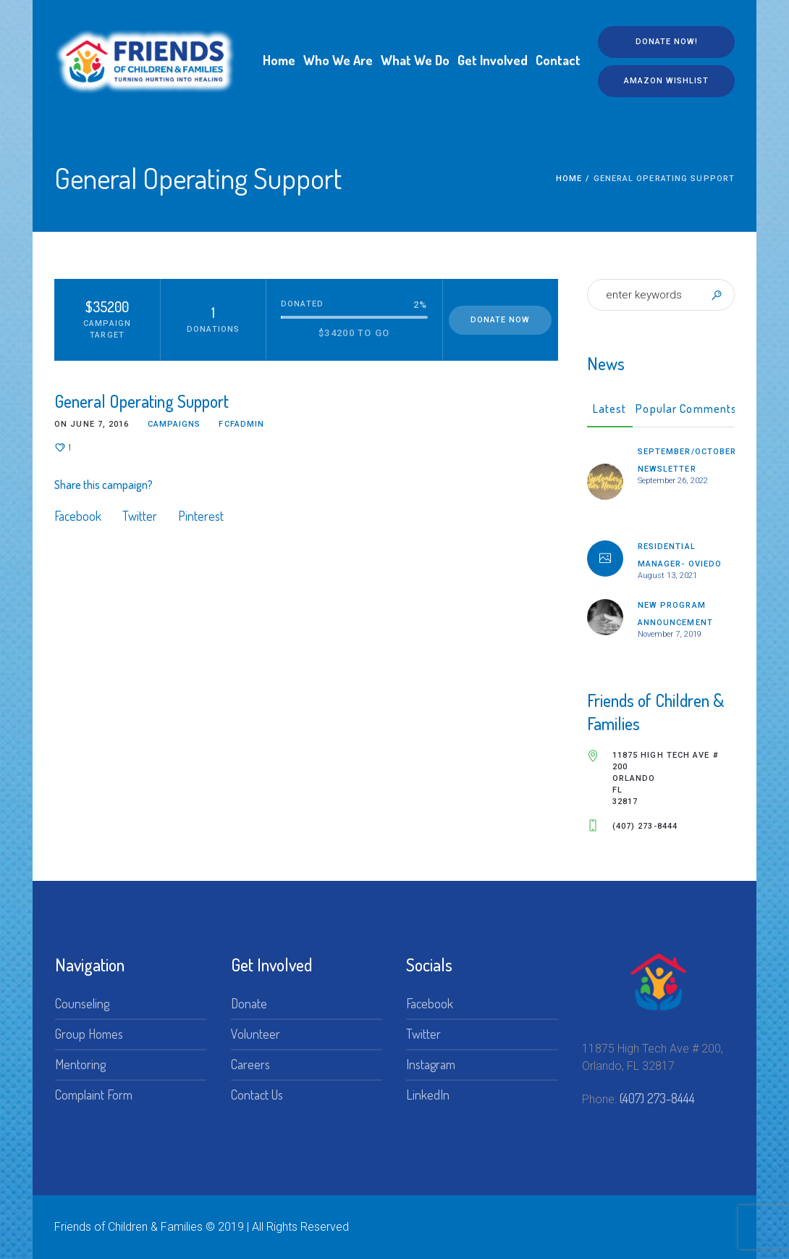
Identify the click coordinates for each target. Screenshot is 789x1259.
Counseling (82, 1003)
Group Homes (89, 1034)
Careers (250, 1064)
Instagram (430, 1064)
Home (569, 178)
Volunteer (255, 1034)
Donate (249, 1003)
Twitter (139, 516)
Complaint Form (93, 1095)
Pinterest (201, 516)
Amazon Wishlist (666, 80)
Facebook (77, 516)
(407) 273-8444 (657, 1098)
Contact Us (257, 1095)
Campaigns (174, 424)
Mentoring (80, 1064)
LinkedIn (428, 1095)
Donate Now (500, 320)
